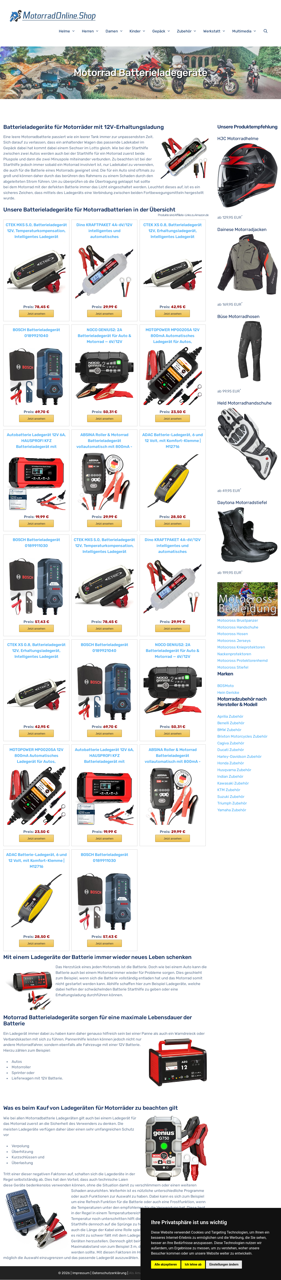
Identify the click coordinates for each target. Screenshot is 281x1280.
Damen (117, 31)
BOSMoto (225, 685)
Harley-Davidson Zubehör (239, 756)
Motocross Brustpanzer (237, 620)
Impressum (81, 1273)
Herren (92, 31)
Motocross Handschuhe (237, 627)
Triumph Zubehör (232, 803)
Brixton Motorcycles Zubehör (242, 736)
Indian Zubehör (230, 776)
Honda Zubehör (230, 763)
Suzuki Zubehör (230, 796)
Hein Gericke (228, 692)
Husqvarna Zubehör (234, 770)
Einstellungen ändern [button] (224, 1264)
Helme (69, 31)
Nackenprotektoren (234, 654)
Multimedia (246, 31)
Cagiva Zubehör (230, 743)
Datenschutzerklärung (109, 1273)
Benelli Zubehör (230, 723)
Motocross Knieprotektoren (241, 647)
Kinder (140, 31)
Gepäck (163, 31)
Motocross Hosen (232, 634)
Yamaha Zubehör (231, 810)
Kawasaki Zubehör (233, 783)
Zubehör (189, 31)
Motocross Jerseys (234, 640)
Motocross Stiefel (232, 667)
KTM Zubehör (228, 790)
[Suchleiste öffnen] (266, 31)
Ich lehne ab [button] (193, 1264)
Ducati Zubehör (230, 749)
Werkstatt (216, 31)
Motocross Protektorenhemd (242, 660)
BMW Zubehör (229, 730)
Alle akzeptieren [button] (166, 1264)
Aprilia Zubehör (230, 716)
